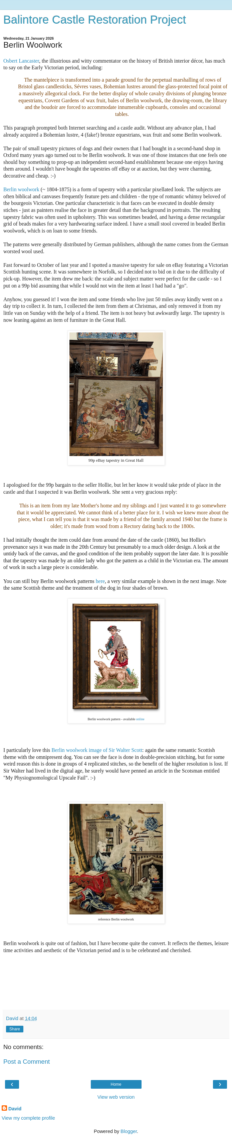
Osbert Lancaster (21, 61)
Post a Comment (26, 1061)
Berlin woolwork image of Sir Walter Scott (96, 750)
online (140, 719)
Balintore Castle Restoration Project (94, 19)
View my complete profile (28, 1118)
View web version (116, 1097)
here (100, 581)
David (14, 1108)
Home (115, 1084)
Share (14, 1029)
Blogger (129, 1131)
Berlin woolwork (21, 189)
